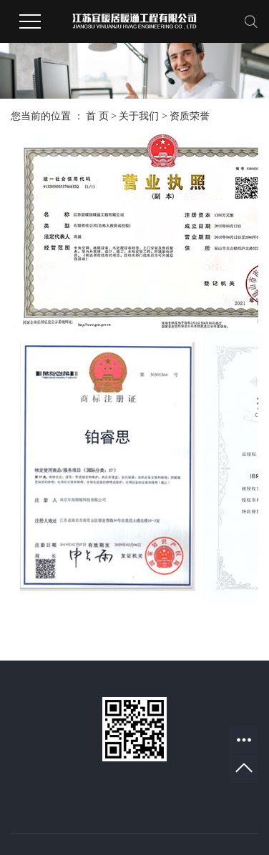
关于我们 (139, 116)
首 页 (97, 116)
